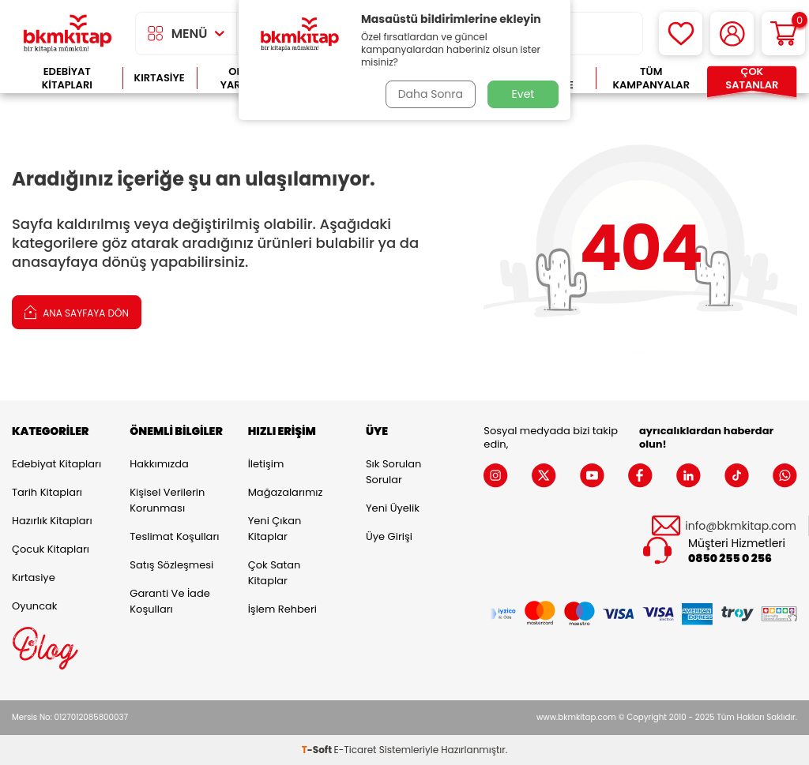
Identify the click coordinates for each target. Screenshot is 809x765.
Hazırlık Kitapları (52, 520)
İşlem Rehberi (282, 609)
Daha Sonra (430, 94)
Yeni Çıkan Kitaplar (275, 528)
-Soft (318, 749)
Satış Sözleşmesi (171, 564)
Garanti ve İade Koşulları (169, 601)
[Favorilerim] (680, 33)
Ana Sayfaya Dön (76, 311)
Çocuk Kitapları (50, 549)
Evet (523, 94)
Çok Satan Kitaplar (274, 572)
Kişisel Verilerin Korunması (167, 500)
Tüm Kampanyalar (651, 78)
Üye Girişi (389, 536)
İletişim (266, 463)
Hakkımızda (159, 463)
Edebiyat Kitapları (67, 78)
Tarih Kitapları (47, 492)
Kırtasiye (159, 77)
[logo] (67, 33)
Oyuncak (35, 605)
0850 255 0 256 (730, 558)
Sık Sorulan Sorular (393, 471)
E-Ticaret (355, 749)
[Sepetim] (783, 33)
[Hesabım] (732, 33)
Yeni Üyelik (393, 508)
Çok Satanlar (751, 78)
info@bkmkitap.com (740, 526)
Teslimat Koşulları (174, 536)
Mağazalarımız (285, 492)
